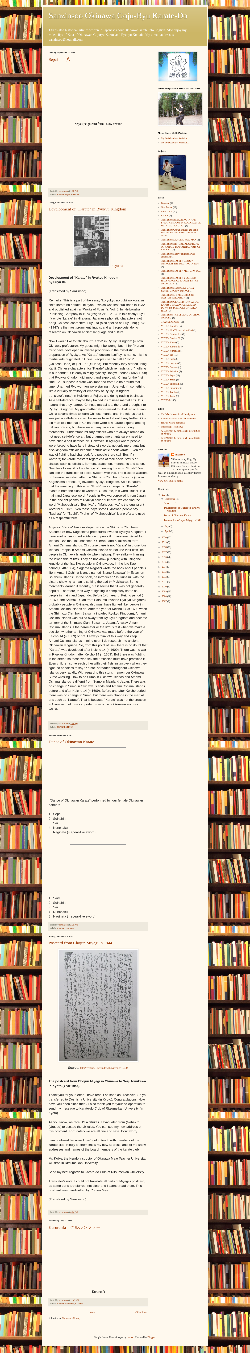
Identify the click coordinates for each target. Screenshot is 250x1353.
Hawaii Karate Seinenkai (173, 422)
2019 (164, 542)
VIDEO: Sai (167, 355)
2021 (164, 494)
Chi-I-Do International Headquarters (179, 414)
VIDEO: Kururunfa (65, 1303)
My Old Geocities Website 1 (175, 138)
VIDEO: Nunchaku (65, 928)
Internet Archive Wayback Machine (178, 418)
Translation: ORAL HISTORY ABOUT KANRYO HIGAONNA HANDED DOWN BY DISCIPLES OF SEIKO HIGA (180, 306)
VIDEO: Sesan (168, 379)
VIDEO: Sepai (63, 194)
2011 (164, 581)
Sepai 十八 (59, 59)
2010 (164, 586)
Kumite (164, 215)
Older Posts (141, 1312)
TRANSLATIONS (65, 727)
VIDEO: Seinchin (169, 371)
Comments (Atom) (71, 1318)
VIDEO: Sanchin (169, 363)
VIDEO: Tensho (169, 392)
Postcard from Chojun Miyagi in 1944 (80, 943)
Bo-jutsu (165, 203)
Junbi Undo (166, 211)
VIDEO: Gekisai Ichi (171, 334)
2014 (164, 567)
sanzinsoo (180, 454)
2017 (164, 552)
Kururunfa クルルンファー (74, 1227)
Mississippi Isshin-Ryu (172, 426)
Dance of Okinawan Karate (71, 742)
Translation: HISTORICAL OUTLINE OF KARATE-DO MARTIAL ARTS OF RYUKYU (180, 247)
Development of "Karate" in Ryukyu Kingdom (87, 209)
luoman (130, 1337)
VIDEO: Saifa (168, 359)
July (167, 526)
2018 (164, 547)
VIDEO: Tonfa (168, 396)
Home (91, 1312)
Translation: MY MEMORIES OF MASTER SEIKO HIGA (177, 296)
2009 (164, 591)
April (167, 531)
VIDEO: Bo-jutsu (169, 326)
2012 (164, 576)
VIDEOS (75, 194)
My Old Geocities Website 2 (175, 142)
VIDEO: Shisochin (170, 384)
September (170, 499)
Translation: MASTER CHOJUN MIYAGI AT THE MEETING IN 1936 (180, 262)
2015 (164, 562)
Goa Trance (166, 207)
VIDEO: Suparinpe (170, 388)
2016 (164, 557)
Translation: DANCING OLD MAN (179, 239)
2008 (164, 596)
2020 (164, 537)
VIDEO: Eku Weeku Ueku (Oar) (177, 330)
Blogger (151, 1337)
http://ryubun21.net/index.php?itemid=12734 (104, 1067)
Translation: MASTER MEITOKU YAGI (181, 270)
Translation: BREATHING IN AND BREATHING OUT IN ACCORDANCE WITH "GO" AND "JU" (181, 222)
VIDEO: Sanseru (169, 367)
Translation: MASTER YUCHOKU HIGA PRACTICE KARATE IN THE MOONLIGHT (179, 281)
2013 (164, 572)
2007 (164, 601)
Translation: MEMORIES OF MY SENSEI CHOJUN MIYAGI (177, 289)
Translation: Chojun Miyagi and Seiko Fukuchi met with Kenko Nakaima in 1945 (179, 233)
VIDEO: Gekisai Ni (170, 338)
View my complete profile (171, 481)
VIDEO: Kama (168, 342)
